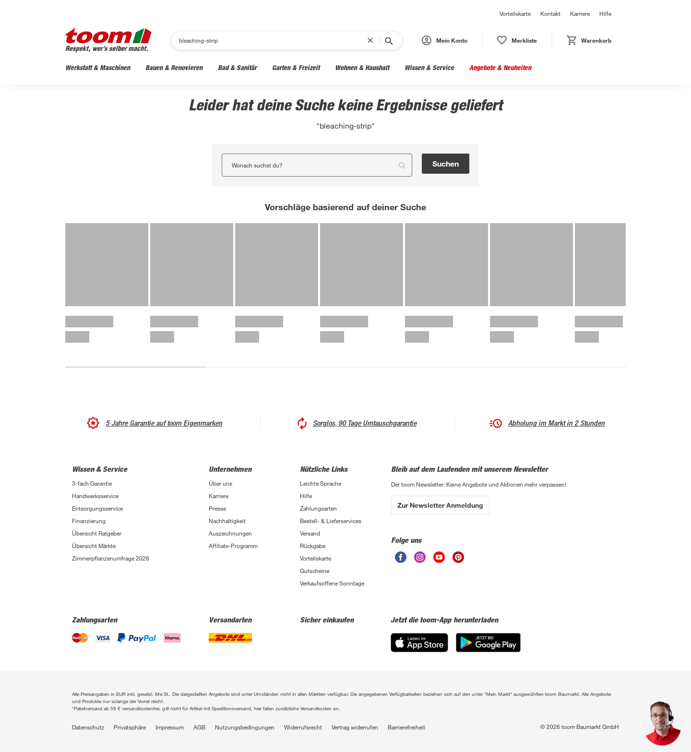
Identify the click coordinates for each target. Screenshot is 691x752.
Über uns (220, 483)
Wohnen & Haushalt (362, 67)
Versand (310, 533)
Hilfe (605, 13)
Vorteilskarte (515, 13)
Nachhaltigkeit (227, 521)
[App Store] (419, 642)
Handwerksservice (95, 496)
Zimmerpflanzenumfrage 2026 (110, 558)
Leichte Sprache (320, 483)
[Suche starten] (388, 40)
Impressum (169, 727)
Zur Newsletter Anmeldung (440, 505)
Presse (217, 508)
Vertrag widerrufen (355, 727)
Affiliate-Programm (233, 545)
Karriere (580, 13)
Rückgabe (312, 545)
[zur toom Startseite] (108, 40)
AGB (199, 727)
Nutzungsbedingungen (244, 727)
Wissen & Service (429, 67)
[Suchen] (273, 40)
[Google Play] (488, 642)
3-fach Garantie (92, 483)
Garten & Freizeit (296, 67)
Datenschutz (88, 727)
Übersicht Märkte (94, 545)
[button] (444, 40)
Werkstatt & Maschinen (97, 67)
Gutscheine (314, 570)
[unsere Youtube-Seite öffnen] (439, 557)
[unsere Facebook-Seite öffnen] (400, 557)
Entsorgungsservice (97, 508)
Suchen (445, 163)
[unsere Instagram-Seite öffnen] (420, 557)
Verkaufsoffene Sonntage (332, 583)
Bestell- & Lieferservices (330, 521)
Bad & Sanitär (237, 67)
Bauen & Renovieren (174, 67)
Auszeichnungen (230, 533)
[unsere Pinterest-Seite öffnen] (458, 557)
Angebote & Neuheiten (500, 67)
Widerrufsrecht (303, 727)
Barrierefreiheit (406, 727)
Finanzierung (89, 521)
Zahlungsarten (318, 508)
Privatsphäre (130, 727)
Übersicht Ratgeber (96, 533)
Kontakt (550, 13)
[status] (517, 40)
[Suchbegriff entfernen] (372, 40)
